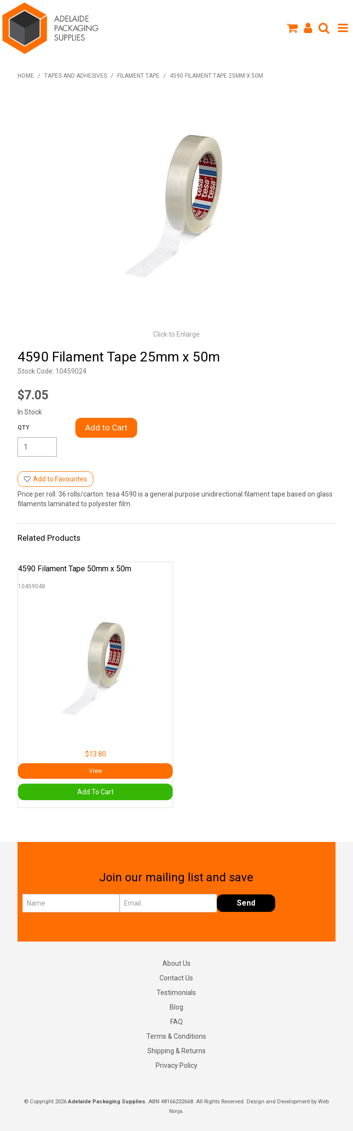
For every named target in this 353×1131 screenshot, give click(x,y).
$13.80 (95, 754)
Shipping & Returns (176, 1051)
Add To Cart (95, 792)
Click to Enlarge (176, 334)
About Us (176, 963)
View (95, 771)
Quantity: (24, 427)
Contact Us (176, 978)
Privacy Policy (176, 1065)
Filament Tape (138, 75)
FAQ (176, 1022)
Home (26, 75)
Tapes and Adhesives (75, 75)
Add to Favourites (60, 479)
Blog (176, 1007)
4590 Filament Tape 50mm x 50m (74, 568)
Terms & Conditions (176, 1036)
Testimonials (176, 992)
